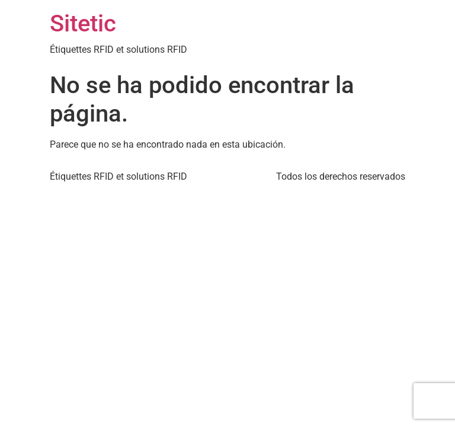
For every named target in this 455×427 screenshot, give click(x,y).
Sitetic (83, 23)
